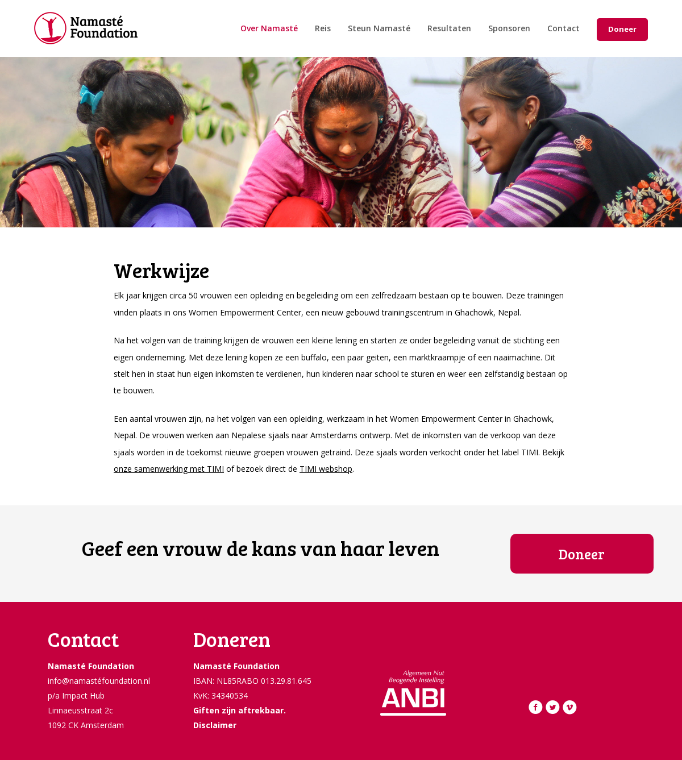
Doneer (622, 29)
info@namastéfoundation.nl (99, 680)
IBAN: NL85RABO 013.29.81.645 (252, 680)
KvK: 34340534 (220, 695)
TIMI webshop (326, 468)
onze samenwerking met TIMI (169, 468)
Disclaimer (214, 725)
